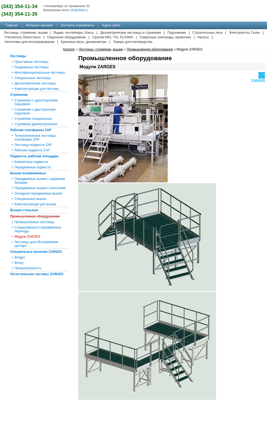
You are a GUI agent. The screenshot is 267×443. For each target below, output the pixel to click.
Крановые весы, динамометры (84, 42)
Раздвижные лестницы (32, 67)
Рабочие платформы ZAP (30, 130)
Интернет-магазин (39, 25)
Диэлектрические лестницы (35, 83)
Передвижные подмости (33, 167)
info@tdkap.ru (79, 10)
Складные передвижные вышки (38, 193)
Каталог (69, 49)
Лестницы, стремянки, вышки (101, 49)
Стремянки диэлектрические (36, 124)
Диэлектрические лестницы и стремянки (130, 33)
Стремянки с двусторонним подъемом (35, 111)
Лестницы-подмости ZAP (33, 145)
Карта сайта (111, 25)
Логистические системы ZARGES (36, 274)
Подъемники (176, 33)
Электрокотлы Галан (244, 33)
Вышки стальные (24, 210)
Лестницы (18, 56)
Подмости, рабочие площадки (34, 156)
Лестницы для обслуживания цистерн (36, 244)
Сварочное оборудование (66, 37)
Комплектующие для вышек (35, 204)
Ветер (19, 263)
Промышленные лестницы (34, 222)
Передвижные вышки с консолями (40, 188)
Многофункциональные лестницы (40, 72)
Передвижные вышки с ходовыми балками (40, 181)
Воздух (20, 257)
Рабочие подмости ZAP (32, 150)
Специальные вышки (30, 199)
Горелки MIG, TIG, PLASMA (112, 37)
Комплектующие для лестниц (37, 89)
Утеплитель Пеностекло (23, 37)
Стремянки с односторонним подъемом (36, 102)
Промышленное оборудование (35, 216)
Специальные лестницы (33, 78)
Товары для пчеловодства (132, 42)
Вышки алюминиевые (28, 173)
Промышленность (28, 268)
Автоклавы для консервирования (29, 42)
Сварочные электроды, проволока (165, 37)
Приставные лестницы (32, 62)
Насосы (203, 37)
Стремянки (19, 95)
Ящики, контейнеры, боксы (73, 33)
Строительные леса (207, 33)
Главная (11, 25)
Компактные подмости (31, 162)
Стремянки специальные (33, 119)
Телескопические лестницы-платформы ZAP (36, 137)
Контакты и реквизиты (77, 25)
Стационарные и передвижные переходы (38, 229)
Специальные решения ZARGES (36, 252)
